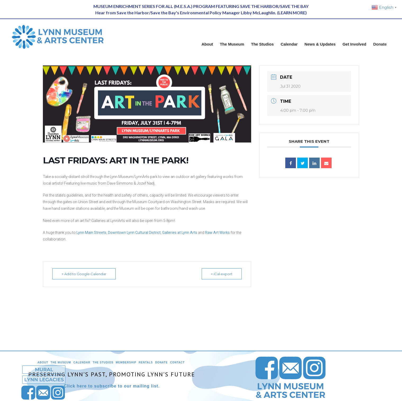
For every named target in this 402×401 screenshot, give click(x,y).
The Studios (103, 362)
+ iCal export (221, 274)
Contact (177, 362)
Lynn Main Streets (91, 232)
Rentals (146, 362)
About (43, 362)
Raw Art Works (217, 232)
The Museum (61, 362)
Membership (126, 362)
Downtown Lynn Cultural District (134, 232)
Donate (161, 362)
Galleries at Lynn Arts (179, 232)
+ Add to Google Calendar (84, 274)
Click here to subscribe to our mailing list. (112, 386)
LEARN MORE (291, 12)
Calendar (81, 362)
